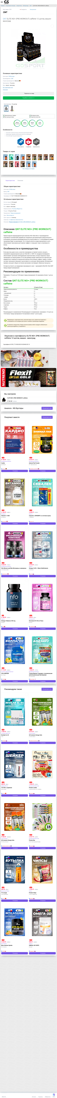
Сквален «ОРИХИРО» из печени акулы (40, 515)
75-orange (4, 892)
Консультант (32, 9)
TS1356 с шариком (6, 787)
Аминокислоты (19, 219)
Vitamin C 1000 (5, 515)
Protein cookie (33, 787)
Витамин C (3, 514)
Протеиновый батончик (34, 785)
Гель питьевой (32, 733)
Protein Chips (32, 892)
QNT (4, 19)
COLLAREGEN (5, 673)
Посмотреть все (47, 408)
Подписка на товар (28, 93)
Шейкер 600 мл (4, 785)
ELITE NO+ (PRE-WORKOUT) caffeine (22, 222)
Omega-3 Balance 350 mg (8, 621)
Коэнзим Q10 (32, 619)
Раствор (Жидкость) (17, 208)
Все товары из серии (28, 168)
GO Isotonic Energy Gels (35, 735)
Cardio (3, 463)
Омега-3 (30, 514)
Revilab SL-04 (5, 735)
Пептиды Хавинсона (5, 733)
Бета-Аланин (4, 943)
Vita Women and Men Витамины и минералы (13, 568)
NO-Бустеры (12, 76)
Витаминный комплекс (6, 461)
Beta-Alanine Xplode (6, 945)
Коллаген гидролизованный (7, 671)
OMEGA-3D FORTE (34, 945)
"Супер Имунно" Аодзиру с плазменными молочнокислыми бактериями (40, 674)
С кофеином (12, 219)
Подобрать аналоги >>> (29, 98)
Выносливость (10, 215)
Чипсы (30, 891)
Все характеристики (8, 87)
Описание (5, 89)
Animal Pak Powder (34, 463)
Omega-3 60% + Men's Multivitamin (38, 568)
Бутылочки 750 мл (5, 891)
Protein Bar (32, 840)
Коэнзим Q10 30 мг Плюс (36, 621)
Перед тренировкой (15, 213)
